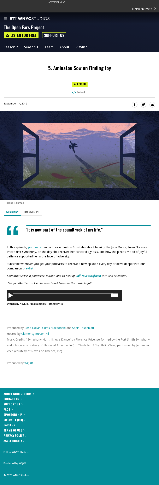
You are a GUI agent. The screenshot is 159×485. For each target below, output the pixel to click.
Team (48, 47)
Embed (78, 92)
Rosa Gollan (32, 328)
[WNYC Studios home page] (35, 19)
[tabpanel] (79, 265)
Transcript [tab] (31, 212)
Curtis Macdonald (54, 328)
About (64, 47)
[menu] (5, 19)
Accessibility (14, 440)
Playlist (81, 47)
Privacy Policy (15, 435)
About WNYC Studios (19, 394)
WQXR (28, 363)
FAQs (8, 409)
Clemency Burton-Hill (35, 334)
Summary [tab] (12, 212)
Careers (11, 425)
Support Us (54, 35)
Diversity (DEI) (14, 419)
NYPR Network (144, 9)
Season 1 (31, 47)
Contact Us (13, 399)
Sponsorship (14, 414)
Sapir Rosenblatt (83, 328)
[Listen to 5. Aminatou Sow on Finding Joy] (80, 84)
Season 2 (11, 47)
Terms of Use (14, 430)
